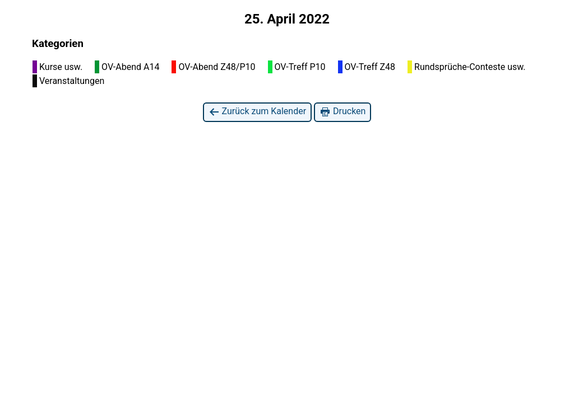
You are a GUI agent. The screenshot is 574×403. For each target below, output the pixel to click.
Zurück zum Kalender (258, 112)
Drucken (342, 112)
